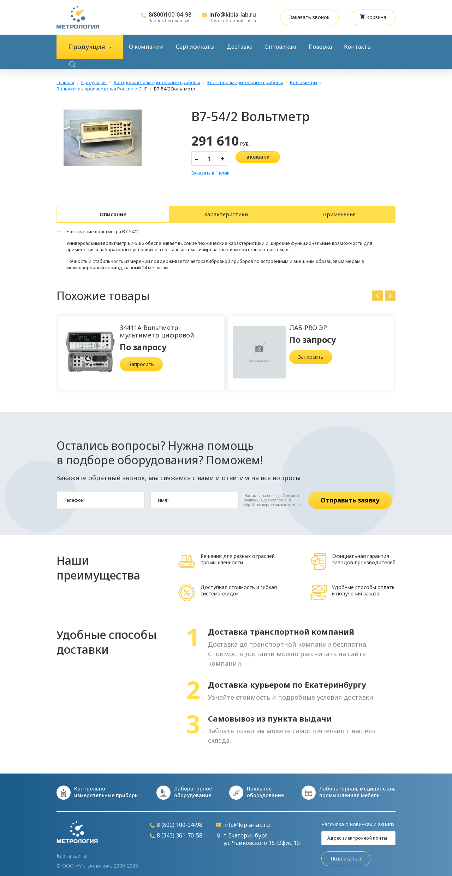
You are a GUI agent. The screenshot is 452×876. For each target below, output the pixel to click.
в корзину (257, 157)
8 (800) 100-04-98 (176, 821)
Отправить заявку (350, 496)
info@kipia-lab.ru (232, 14)
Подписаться (347, 855)
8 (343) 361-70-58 (176, 832)
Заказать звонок (309, 17)
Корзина (373, 17)
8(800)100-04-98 (170, 14)
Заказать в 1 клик (210, 173)
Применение (339, 212)
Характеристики (226, 212)
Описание (113, 212)
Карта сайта (71, 852)
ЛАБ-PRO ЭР (308, 324)
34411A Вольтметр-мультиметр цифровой (157, 328)
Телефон (75, 496)
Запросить (141, 360)
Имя (163, 496)
